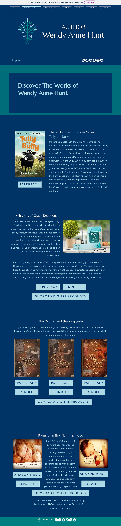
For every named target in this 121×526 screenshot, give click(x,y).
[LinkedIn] (101, 60)
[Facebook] (87, 60)
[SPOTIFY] (28, 483)
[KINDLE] (74, 287)
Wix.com (72, 524)
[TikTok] (94, 60)
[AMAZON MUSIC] (27, 474)
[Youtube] (90, 60)
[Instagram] (83, 60)
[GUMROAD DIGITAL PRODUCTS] (60, 296)
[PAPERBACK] (30, 184)
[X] (98, 60)
